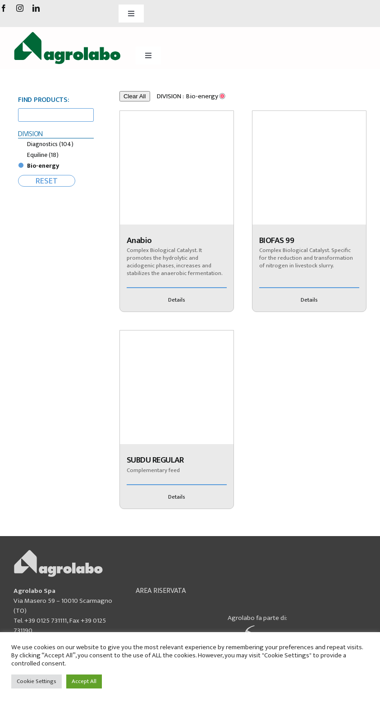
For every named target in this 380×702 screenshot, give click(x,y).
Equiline (43, 155)
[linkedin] (36, 8)
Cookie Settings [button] (36, 681)
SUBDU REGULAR (155, 460)
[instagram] (19, 8)
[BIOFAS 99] (309, 168)
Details (176, 300)
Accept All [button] (84, 681)
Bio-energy (43, 166)
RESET (47, 181)
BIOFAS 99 (276, 241)
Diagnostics (50, 144)
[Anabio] (176, 168)
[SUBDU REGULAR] (176, 387)
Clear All (135, 96)
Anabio (139, 241)
